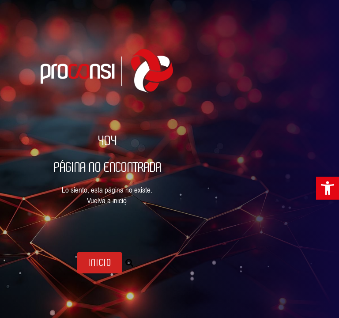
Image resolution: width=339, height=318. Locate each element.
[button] (129, 263)
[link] (327, 188)
